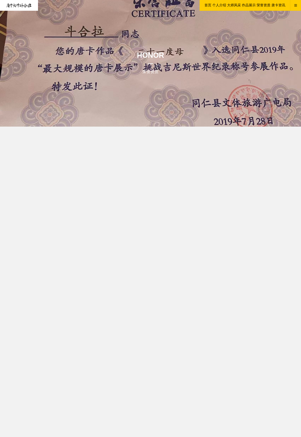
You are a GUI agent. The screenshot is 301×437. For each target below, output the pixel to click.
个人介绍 (219, 5)
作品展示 (249, 5)
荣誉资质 (263, 5)
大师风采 (234, 5)
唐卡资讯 (278, 5)
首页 (207, 5)
